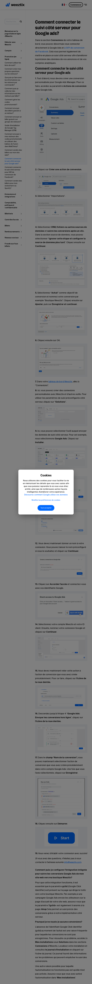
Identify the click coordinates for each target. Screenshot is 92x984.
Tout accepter (46, 511)
